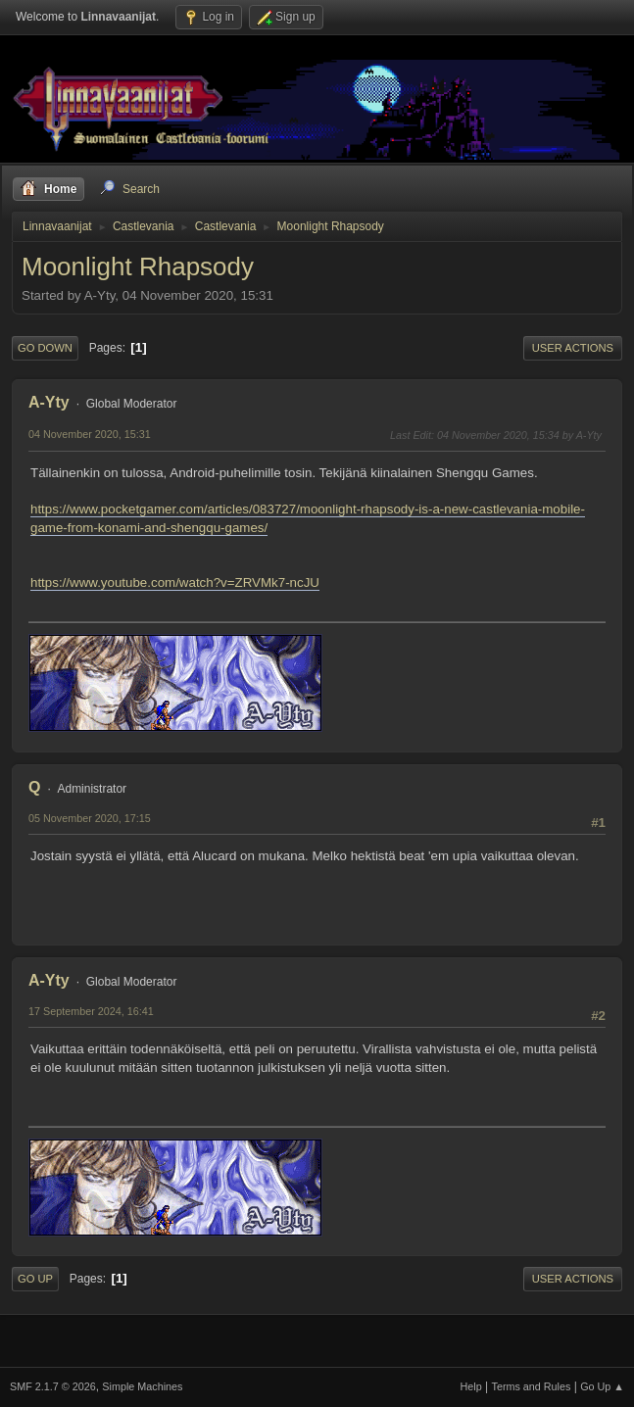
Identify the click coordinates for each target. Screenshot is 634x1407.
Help (471, 1386)
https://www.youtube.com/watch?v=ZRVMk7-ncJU (174, 582)
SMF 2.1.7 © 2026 (53, 1386)
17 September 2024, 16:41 (91, 1011)
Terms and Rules (531, 1386)
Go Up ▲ (602, 1386)
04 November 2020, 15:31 (89, 434)
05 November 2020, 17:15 (89, 818)
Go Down (45, 348)
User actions (572, 348)
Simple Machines (142, 1386)
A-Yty (49, 402)
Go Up (35, 1279)
